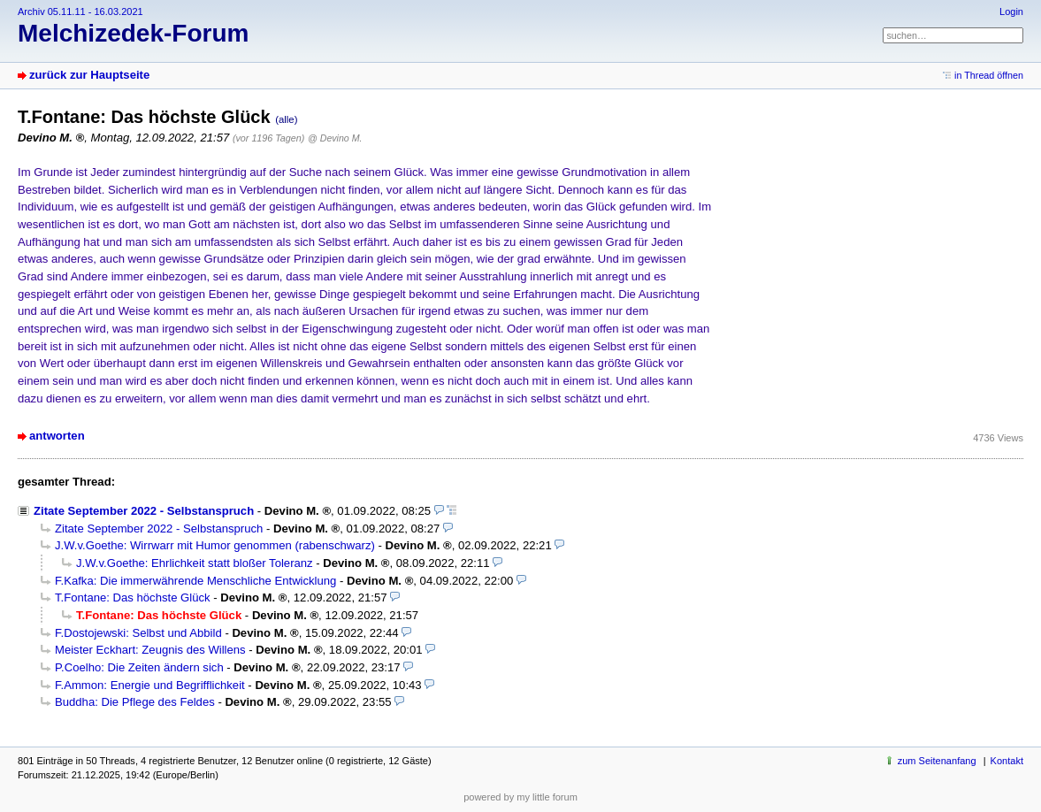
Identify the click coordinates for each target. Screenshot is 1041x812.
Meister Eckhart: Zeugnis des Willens (150, 649)
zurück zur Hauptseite (89, 74)
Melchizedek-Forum (133, 33)
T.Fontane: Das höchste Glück (132, 597)
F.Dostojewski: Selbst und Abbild (138, 633)
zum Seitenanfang (937, 760)
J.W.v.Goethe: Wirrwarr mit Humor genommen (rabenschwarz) (215, 545)
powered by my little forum (520, 797)
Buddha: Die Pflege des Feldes (135, 702)
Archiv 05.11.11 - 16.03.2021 (80, 11)
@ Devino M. (335, 138)
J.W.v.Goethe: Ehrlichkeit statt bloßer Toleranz (194, 563)
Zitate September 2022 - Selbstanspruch (144, 510)
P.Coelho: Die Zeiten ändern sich (139, 667)
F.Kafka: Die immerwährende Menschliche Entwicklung (195, 580)
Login (1011, 11)
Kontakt (1007, 760)
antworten (57, 435)
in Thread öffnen (988, 75)
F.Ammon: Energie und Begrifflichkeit (150, 685)
